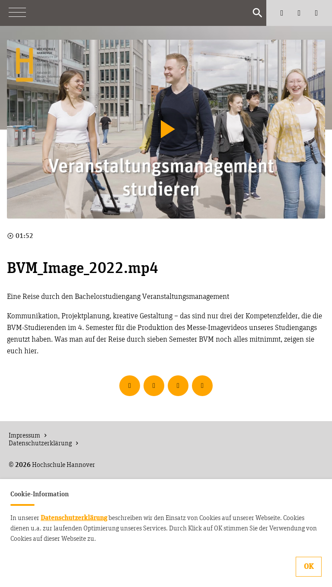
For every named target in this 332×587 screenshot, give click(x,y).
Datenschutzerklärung (74, 517)
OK (308, 567)
